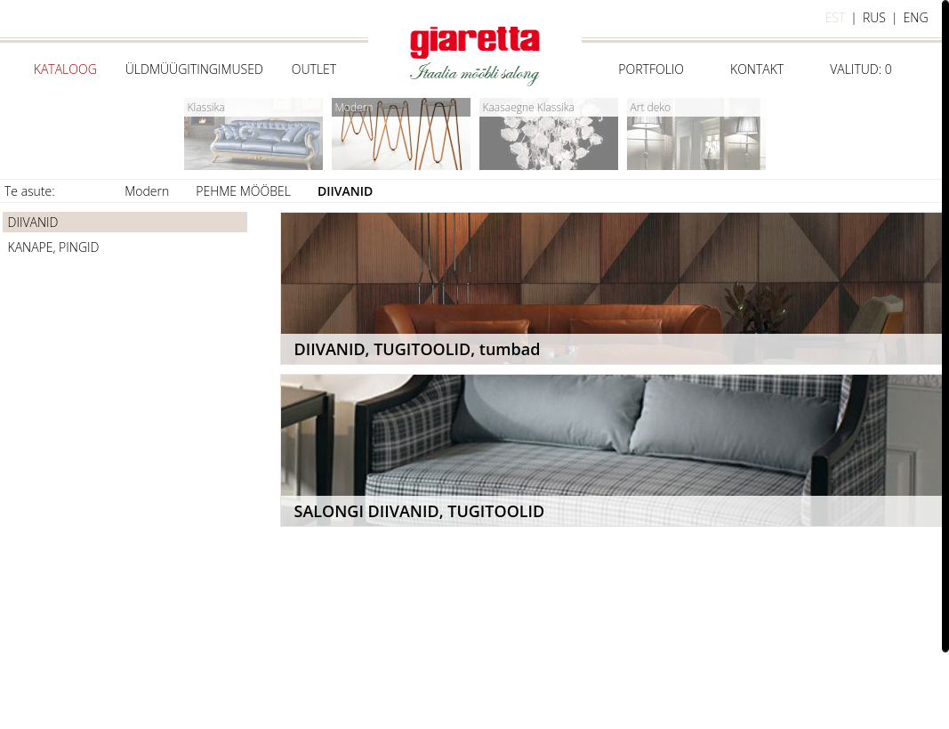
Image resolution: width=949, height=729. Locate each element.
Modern (147, 190)
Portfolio (651, 69)
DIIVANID (345, 190)
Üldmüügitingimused (194, 69)
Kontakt (757, 69)
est (835, 17)
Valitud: (860, 69)
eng (916, 17)
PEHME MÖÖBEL (243, 190)
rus (874, 17)
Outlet (314, 69)
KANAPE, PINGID (54, 247)
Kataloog (65, 69)
